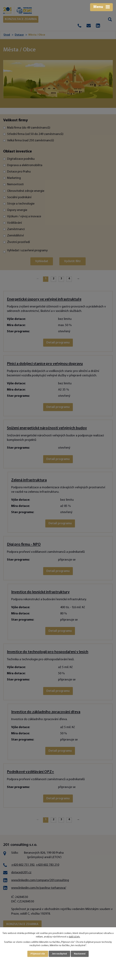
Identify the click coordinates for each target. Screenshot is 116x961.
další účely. (74, 936)
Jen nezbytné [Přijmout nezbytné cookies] (59, 953)
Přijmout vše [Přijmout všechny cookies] (38, 953)
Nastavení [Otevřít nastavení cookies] (79, 953)
